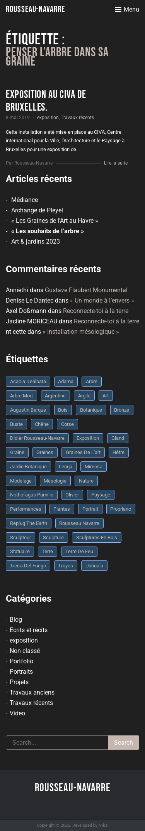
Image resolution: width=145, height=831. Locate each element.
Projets (19, 682)
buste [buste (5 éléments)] (16, 424)
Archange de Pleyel (37, 210)
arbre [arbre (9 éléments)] (91, 381)
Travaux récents (77, 117)
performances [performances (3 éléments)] (25, 509)
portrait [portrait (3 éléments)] (90, 509)
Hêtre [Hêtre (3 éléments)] (119, 452)
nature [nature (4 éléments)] (86, 481)
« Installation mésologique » (81, 331)
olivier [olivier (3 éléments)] (72, 495)
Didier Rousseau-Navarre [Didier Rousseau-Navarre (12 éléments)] (37, 438)
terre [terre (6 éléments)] (47, 551)
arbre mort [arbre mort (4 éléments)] (21, 396)
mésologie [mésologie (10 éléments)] (55, 481)
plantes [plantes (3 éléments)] (61, 509)
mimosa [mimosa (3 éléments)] (93, 466)
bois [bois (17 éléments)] (63, 410)
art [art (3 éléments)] (105, 396)
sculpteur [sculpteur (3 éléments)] (20, 537)
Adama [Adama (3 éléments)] (65, 381)
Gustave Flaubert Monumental (86, 290)
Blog (16, 619)
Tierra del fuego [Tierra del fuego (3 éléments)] (28, 566)
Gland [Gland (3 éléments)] (117, 438)
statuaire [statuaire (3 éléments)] (20, 551)
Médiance (24, 200)
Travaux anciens (32, 692)
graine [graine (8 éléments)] (17, 452)
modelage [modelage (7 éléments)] (21, 481)
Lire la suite (116, 163)
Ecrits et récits (29, 630)
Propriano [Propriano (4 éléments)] (120, 509)
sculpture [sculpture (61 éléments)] (53, 537)
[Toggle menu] (127, 10)
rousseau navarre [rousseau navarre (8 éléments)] (79, 523)
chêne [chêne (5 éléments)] (42, 424)
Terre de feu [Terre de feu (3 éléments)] (79, 551)
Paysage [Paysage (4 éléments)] (100, 495)
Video (17, 713)
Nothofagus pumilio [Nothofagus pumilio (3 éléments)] (31, 495)
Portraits (21, 671)
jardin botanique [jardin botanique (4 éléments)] (28, 466)
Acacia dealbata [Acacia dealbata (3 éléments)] (28, 381)
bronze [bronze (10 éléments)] (121, 410)
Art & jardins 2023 (35, 241)
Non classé (25, 650)
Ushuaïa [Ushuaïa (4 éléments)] (94, 566)
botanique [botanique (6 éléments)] (91, 410)
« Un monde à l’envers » (102, 300)
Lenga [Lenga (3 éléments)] (65, 466)
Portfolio (21, 661)
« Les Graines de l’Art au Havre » (54, 220)
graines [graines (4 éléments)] (44, 452)
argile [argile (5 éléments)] (84, 396)
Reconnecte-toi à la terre (95, 311)
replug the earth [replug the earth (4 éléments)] (28, 523)
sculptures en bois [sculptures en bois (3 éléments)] (96, 537)
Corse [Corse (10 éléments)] (67, 424)
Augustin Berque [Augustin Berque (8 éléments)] (28, 410)
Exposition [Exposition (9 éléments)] (88, 438)
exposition (48, 117)
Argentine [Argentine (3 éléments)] (55, 396)
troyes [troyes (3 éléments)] (65, 566)
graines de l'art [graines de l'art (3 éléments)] (83, 452)
